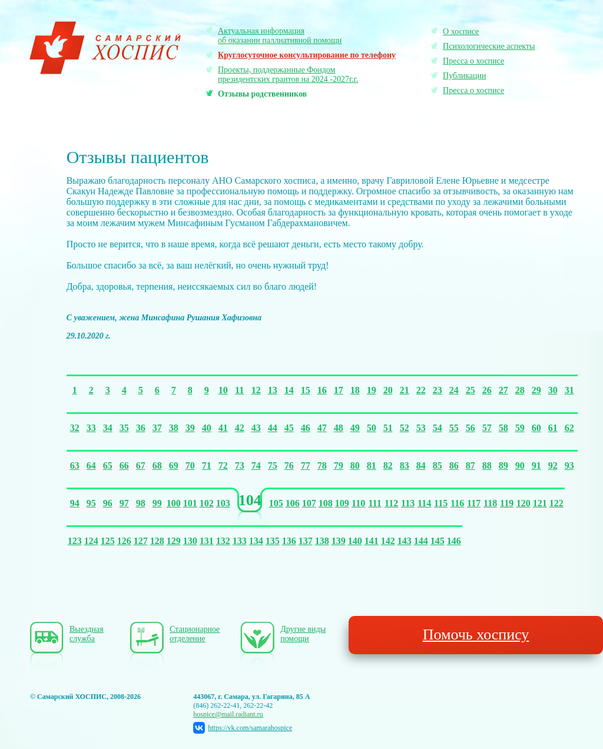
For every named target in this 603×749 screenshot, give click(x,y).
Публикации (464, 75)
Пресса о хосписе (473, 61)
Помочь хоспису (476, 634)
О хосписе (461, 31)
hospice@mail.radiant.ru (228, 714)
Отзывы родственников (262, 94)
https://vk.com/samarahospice (242, 728)
